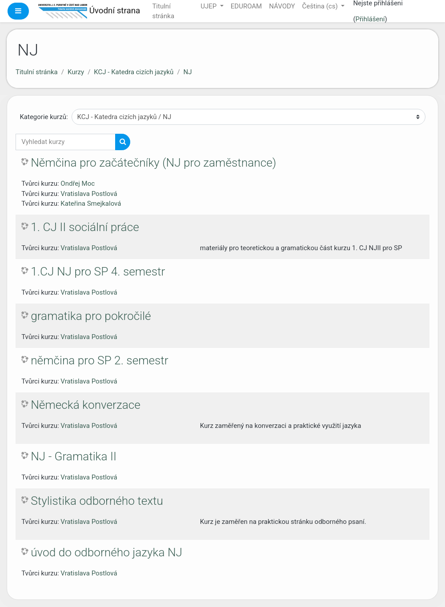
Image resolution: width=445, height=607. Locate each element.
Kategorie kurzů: (44, 117)
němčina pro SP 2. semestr (99, 360)
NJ (188, 72)
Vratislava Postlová (88, 194)
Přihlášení (370, 19)
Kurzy (76, 72)
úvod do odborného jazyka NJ (106, 552)
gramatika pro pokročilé (91, 316)
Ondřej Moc (77, 184)
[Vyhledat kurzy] (66, 142)
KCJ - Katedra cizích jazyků (133, 72)
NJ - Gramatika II (73, 456)
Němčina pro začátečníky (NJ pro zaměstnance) (153, 162)
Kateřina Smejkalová (90, 204)
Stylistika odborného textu (97, 500)
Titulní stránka (37, 72)
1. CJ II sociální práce (85, 227)
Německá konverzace (85, 404)
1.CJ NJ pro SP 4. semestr (98, 271)
